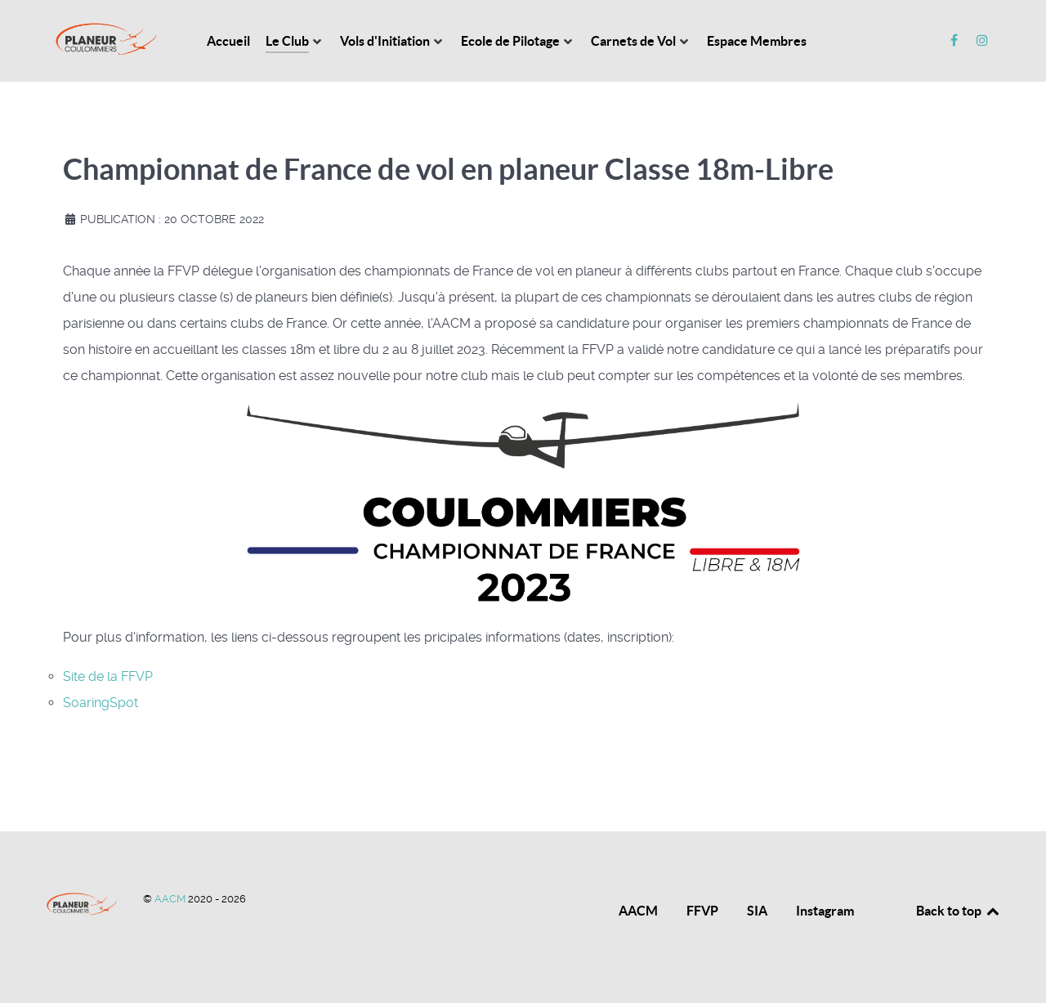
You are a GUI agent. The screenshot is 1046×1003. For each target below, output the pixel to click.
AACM (171, 899)
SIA (757, 910)
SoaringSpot (100, 702)
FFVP (702, 910)
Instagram (825, 910)
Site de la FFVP (108, 676)
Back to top (958, 910)
